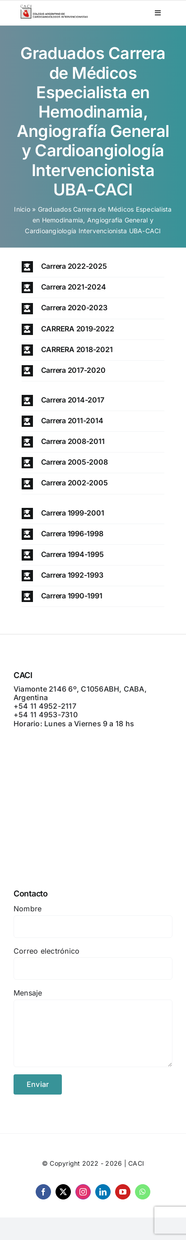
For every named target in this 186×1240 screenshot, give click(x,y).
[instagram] (83, 1191)
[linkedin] (103, 1191)
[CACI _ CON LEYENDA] (54, 7)
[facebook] (43, 1191)
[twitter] (63, 1191)
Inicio (22, 209)
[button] (93, 267)
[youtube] (122, 1191)
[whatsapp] (142, 1191)
